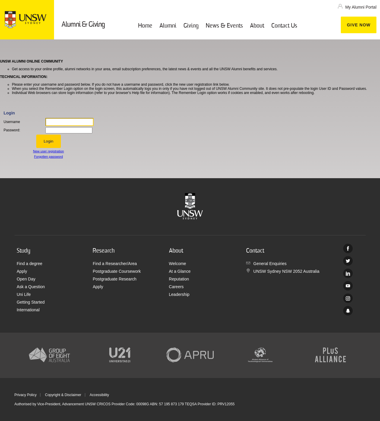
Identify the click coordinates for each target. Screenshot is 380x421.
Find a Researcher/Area (115, 263)
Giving (191, 26)
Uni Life (24, 294)
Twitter (348, 261)
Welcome (177, 263)
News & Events (224, 26)
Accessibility (99, 395)
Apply (22, 271)
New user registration (48, 151)
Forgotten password (48, 156)
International (28, 309)
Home (145, 26)
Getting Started (31, 302)
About (257, 26)
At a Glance (180, 271)
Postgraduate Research (114, 279)
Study (23, 251)
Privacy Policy (26, 395)
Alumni (167, 26)
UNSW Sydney (348, 310)
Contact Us (284, 26)
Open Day (26, 279)
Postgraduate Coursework (117, 271)
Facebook (348, 248)
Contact (255, 251)
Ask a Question (31, 286)
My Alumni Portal (360, 7)
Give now (358, 25)
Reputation (179, 279)
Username (12, 122)
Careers (176, 286)
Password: (12, 130)
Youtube (348, 286)
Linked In (348, 273)
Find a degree (29, 263)
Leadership (179, 294)
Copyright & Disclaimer (63, 395)
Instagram (348, 298)
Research (104, 251)
